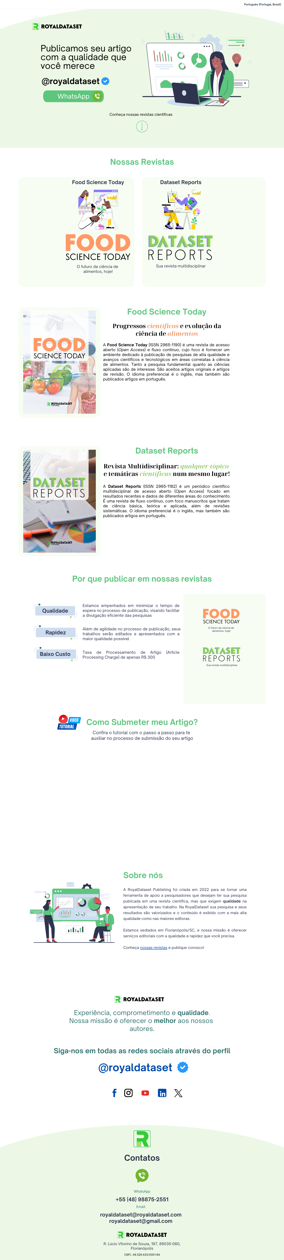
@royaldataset (71, 81)
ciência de (151, 348)
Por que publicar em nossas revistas (142, 593)
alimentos (183, 348)
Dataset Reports (181, 197)
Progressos (129, 340)
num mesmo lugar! (201, 488)
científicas (156, 488)
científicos (163, 340)
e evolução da (200, 340)
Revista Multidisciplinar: (142, 480)
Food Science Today (98, 197)
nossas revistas (153, 962)
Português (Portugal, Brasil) (262, 4)
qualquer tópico (204, 480)
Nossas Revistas (142, 176)
